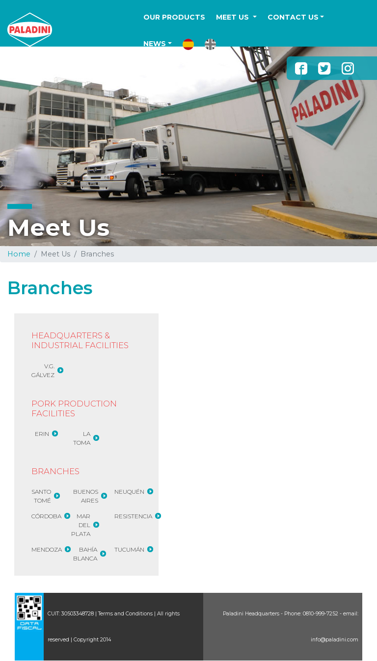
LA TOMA (81, 438)
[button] (188, 44)
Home (18, 254)
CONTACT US (293, 17)
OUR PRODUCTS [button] (174, 17)
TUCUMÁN (129, 549)
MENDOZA (46, 549)
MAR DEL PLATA (80, 524)
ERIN (42, 433)
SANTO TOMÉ (41, 496)
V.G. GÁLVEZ (42, 370)
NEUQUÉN (129, 491)
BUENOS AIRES (85, 496)
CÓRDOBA (46, 516)
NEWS (154, 43)
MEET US (233, 17)
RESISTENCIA (133, 516)
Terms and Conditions (125, 613)
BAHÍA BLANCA (85, 554)
